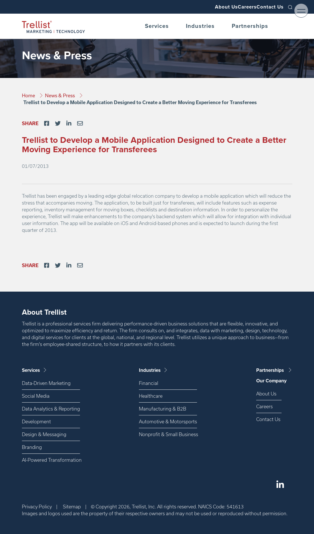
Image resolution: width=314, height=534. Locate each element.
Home (29, 95)
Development (36, 421)
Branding (32, 447)
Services (157, 26)
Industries (200, 26)
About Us (208, 7)
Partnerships (250, 26)
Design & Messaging (44, 434)
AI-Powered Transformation (51, 460)
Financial (148, 383)
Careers (236, 7)
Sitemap (72, 506)
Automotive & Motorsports (168, 421)
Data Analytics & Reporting (51, 408)
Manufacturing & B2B (162, 408)
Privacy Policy (37, 506)
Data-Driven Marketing (46, 383)
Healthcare (151, 396)
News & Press (60, 95)
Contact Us (267, 7)
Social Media (36, 396)
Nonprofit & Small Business (168, 434)
